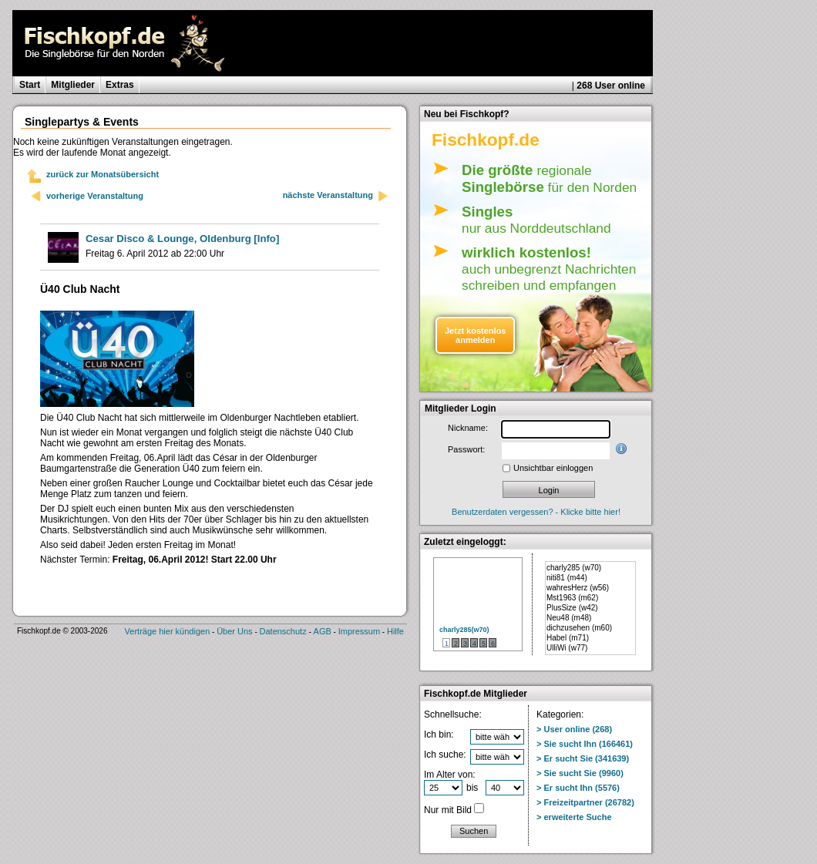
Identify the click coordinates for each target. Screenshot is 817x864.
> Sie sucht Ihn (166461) (584, 743)
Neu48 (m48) (568, 618)
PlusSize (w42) (572, 607)
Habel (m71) (567, 638)
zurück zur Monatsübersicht (102, 174)
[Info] (182, 238)
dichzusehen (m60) (579, 628)
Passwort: (466, 449)
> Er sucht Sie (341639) (582, 758)
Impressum (359, 631)
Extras (120, 84)
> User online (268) (574, 729)
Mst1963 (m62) (572, 597)
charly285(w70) (464, 630)
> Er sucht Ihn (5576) (578, 787)
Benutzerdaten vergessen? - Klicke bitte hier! (536, 511)
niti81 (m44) (566, 577)
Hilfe (395, 631)
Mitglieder (73, 84)
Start (29, 84)
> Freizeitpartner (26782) (585, 802)
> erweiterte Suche (574, 817)
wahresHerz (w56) (577, 587)
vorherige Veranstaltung (94, 195)
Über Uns (234, 631)
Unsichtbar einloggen (553, 467)
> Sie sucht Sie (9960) (580, 773)
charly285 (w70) (573, 567)
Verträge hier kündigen (167, 631)
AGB (322, 631)
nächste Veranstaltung (336, 196)
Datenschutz (283, 631)
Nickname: (468, 427)
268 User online (611, 85)
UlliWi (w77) (566, 648)
